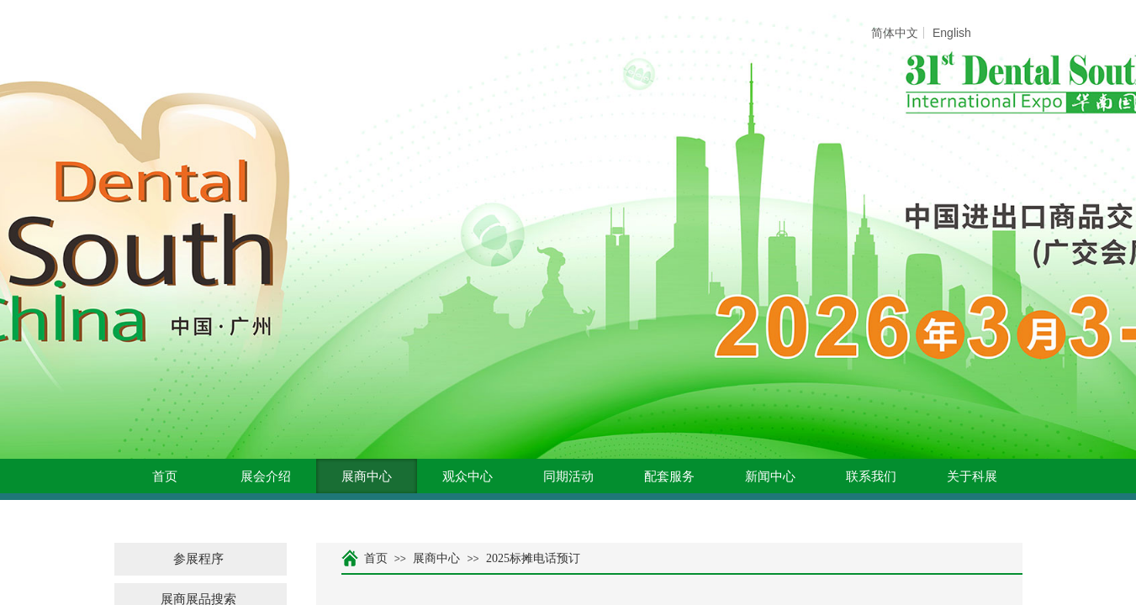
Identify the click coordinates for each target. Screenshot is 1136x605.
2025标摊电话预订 (533, 558)
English (952, 33)
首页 (164, 476)
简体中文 (894, 33)
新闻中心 (770, 476)
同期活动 (568, 476)
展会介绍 (265, 476)
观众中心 (467, 476)
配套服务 (669, 476)
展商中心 (366, 476)
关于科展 (972, 476)
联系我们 (871, 476)
